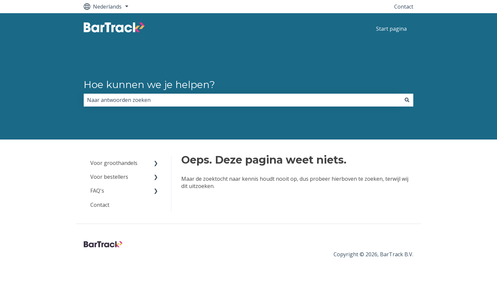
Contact (403, 6)
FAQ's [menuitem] (97, 190)
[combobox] (242, 100)
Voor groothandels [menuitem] (113, 163)
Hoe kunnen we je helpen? (149, 84)
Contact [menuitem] (99, 204)
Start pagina (391, 28)
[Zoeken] (407, 100)
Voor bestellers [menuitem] (109, 176)
